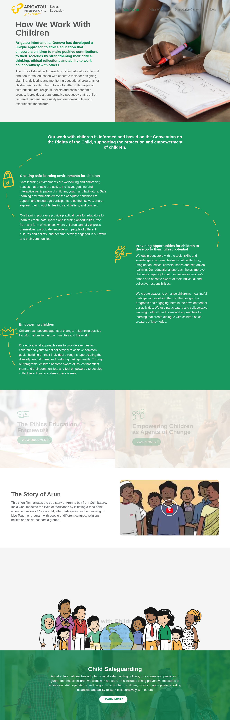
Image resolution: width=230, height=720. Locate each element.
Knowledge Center (187, 9)
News (212, 9)
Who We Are (131, 9)
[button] (169, 507)
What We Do (157, 9)
